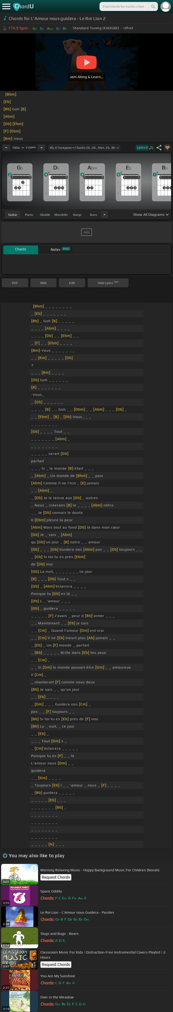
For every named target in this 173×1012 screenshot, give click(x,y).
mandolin (61, 214)
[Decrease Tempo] (6, 147)
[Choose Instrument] (104, 214)
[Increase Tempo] (41, 147)
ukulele (45, 214)
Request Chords (56, 877)
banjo (77, 214)
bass (93, 214)
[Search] (153, 6)
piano (29, 214)
